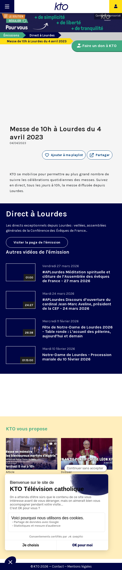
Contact (58, 566)
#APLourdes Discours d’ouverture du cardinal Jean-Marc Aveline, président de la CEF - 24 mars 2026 (76, 304)
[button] (99, 155)
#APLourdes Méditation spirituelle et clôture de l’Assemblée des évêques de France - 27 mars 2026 (76, 276)
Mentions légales (79, 566)
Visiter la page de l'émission (37, 242)
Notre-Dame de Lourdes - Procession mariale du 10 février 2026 (76, 356)
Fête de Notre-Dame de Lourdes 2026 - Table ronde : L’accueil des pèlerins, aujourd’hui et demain (77, 331)
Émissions (11, 35)
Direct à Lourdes (42, 35)
